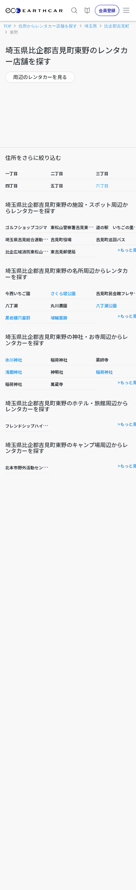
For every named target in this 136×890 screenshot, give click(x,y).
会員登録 (107, 10)
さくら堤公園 (63, 293)
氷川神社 (13, 360)
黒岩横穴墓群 (17, 318)
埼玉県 (90, 26)
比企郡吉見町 (116, 26)
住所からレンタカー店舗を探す (47, 26)
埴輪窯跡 (59, 318)
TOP (7, 26)
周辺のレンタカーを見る (40, 76)
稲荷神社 (104, 372)
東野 (14, 32)
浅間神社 (13, 372)
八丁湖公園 (106, 305)
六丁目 (102, 185)
